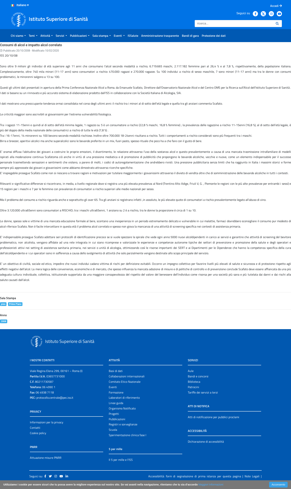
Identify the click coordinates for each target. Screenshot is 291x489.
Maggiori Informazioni (210, 484)
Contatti (35, 427)
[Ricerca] (234, 23)
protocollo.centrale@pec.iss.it (54, 397)
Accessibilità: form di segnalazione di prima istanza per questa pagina (194, 476)
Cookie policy (38, 433)
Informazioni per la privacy (46, 422)
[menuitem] (18, 35)
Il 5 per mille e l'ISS (121, 459)
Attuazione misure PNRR (45, 457)
